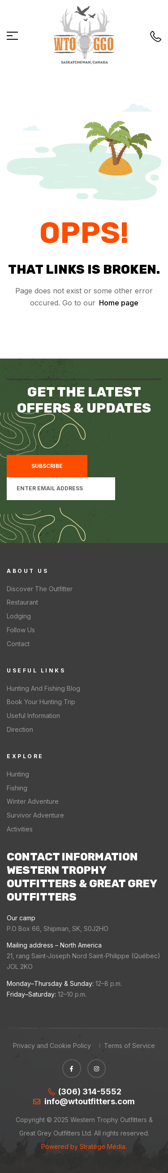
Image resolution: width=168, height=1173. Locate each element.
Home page (118, 302)
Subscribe (47, 466)
